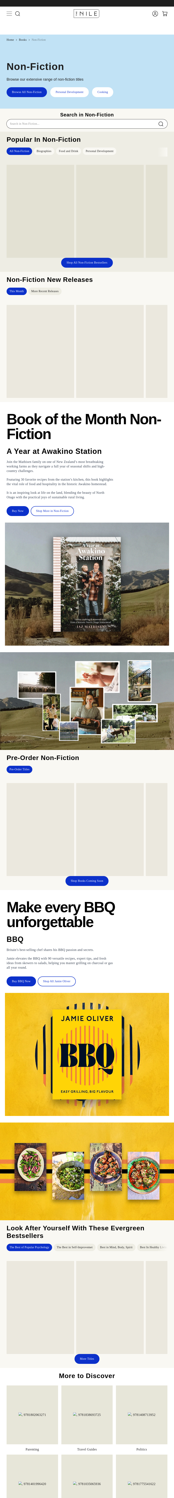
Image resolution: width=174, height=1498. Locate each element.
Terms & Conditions (114, 1493)
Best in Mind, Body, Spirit (116, 1247)
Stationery (108, 1463)
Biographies (44, 151)
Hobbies (107, 1446)
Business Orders (112, 1487)
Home (10, 39)
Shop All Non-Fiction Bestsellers (87, 262)
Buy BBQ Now (21, 981)
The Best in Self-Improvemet (74, 1247)
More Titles (87, 1358)
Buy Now (18, 511)
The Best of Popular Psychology (29, 1247)
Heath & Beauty (112, 1452)
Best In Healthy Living (154, 1247)
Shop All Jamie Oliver (56, 981)
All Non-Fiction (19, 151)
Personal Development (69, 92)
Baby (105, 1434)
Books (23, 39)
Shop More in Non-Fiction (52, 511)
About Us (108, 1481)
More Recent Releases (45, 291)
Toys (105, 1429)
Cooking (102, 92)
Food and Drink (68, 151)
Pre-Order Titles (19, 769)
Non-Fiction (39, 39)
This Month (16, 291)
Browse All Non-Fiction (27, 92)
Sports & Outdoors (113, 1458)
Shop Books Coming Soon (87, 880)
